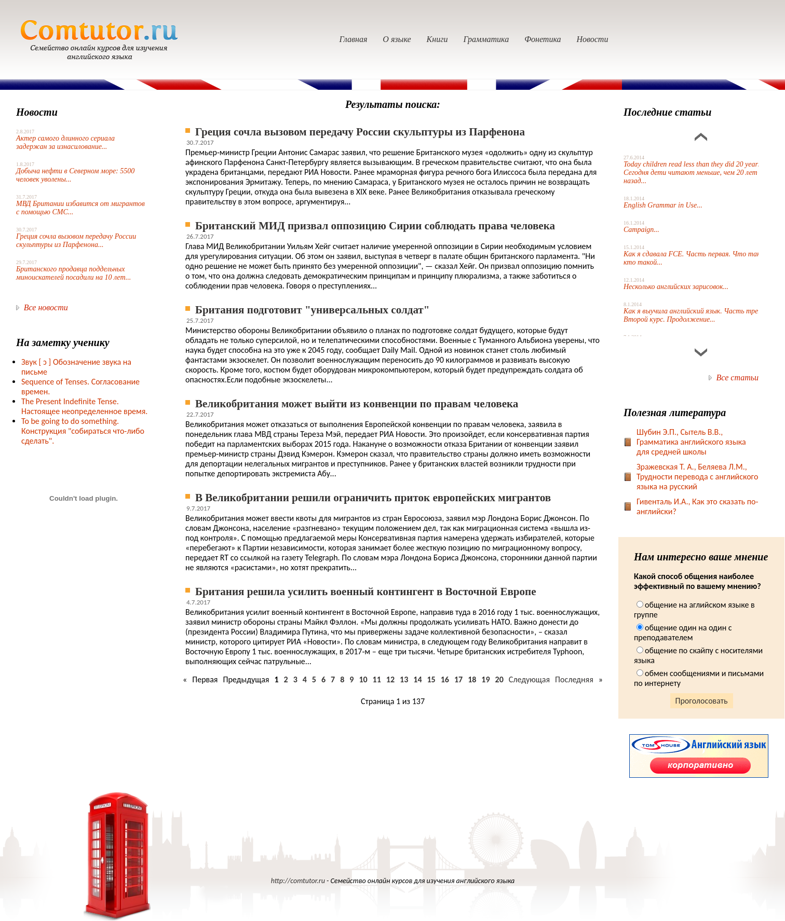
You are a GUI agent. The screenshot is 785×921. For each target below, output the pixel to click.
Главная (354, 39)
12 (390, 679)
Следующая (529, 679)
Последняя (574, 679)
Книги (437, 39)
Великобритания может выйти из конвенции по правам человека (356, 403)
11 (377, 679)
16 (445, 679)
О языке (397, 39)
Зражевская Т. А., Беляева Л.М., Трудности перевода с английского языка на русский (697, 476)
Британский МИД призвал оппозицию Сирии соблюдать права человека (375, 225)
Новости (592, 39)
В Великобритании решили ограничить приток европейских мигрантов (373, 497)
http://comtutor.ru (298, 880)
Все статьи (737, 377)
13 (404, 679)
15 (431, 679)
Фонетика (542, 39)
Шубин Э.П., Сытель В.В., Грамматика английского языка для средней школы (691, 442)
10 (363, 679)
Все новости (46, 307)
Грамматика (486, 39)
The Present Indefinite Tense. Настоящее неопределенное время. (84, 406)
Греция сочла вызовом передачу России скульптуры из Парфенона (360, 132)
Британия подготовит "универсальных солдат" (312, 310)
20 (499, 679)
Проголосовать (701, 701)
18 (472, 679)
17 (458, 679)
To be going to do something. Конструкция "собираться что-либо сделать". (82, 431)
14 (417, 679)
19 (485, 679)
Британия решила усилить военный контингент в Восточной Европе (365, 591)
